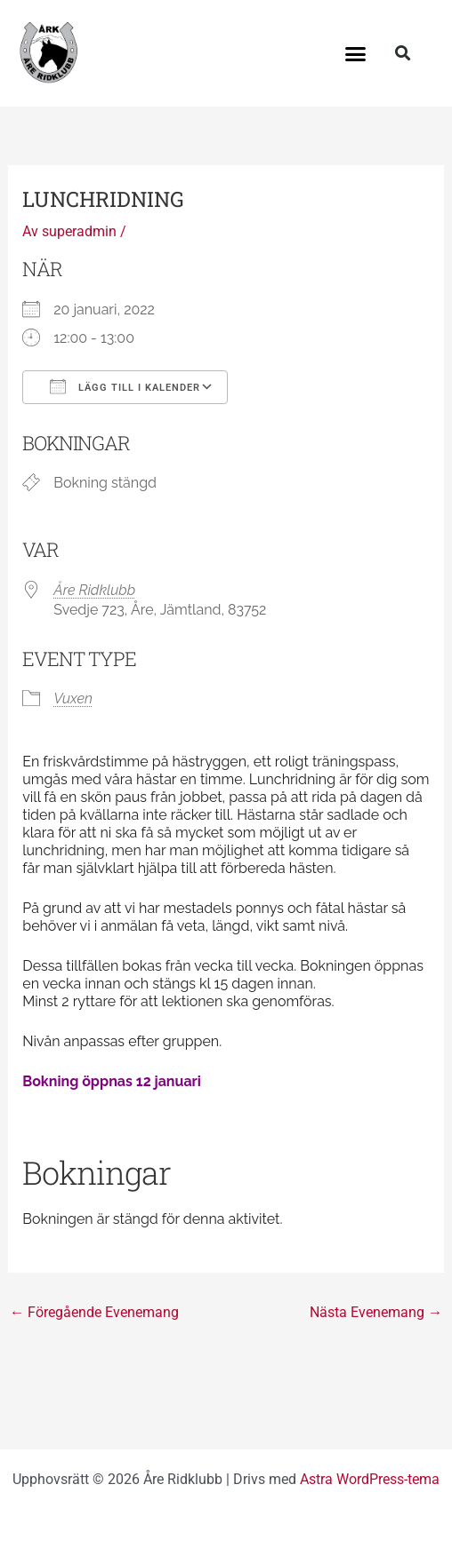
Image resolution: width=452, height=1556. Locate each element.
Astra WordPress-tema (370, 1479)
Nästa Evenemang (376, 1312)
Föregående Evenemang (94, 1312)
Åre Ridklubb (94, 590)
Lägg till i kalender (125, 386)
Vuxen (73, 698)
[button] (355, 53)
